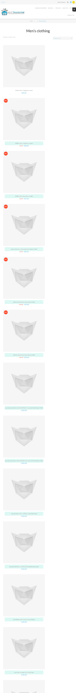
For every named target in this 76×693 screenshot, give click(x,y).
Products (58, 8)
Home (31, 21)
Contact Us (70, 15)
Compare (3, 2)
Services (51, 8)
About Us (65, 8)
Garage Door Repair (41, 8)
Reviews (72, 8)
